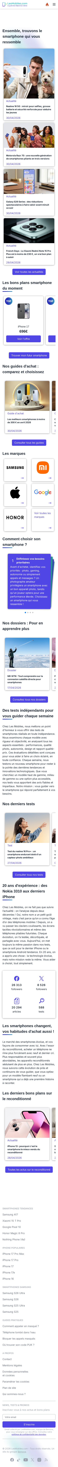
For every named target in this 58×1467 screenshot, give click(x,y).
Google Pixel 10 (11, 1227)
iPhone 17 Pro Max (13, 1253)
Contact (7, 1359)
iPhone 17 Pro (10, 1260)
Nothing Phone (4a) (13, 1239)
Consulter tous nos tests (29, 874)
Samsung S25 (10, 1311)
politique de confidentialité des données (29, 1434)
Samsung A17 (10, 1214)
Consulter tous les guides (29, 442)
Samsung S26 (10, 1299)
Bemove (22, 1451)
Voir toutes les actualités (29, 271)
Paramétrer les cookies (15, 1381)
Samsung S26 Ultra (13, 1293)
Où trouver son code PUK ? (18, 1344)
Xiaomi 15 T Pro (11, 1220)
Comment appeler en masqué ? (20, 1326)
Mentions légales (12, 1365)
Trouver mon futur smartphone (29, 355)
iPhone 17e (8, 1272)
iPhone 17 (8, 1266)
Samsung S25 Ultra (13, 1305)
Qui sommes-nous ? (14, 1394)
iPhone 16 (8, 1278)
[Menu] (54, 4)
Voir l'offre (23, 338)
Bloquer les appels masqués (18, 1338)
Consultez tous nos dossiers (29, 699)
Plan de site (9, 1387)
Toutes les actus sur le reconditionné (29, 1169)
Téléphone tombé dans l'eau (18, 1332)
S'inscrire (29, 1424)
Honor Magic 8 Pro (13, 1233)
